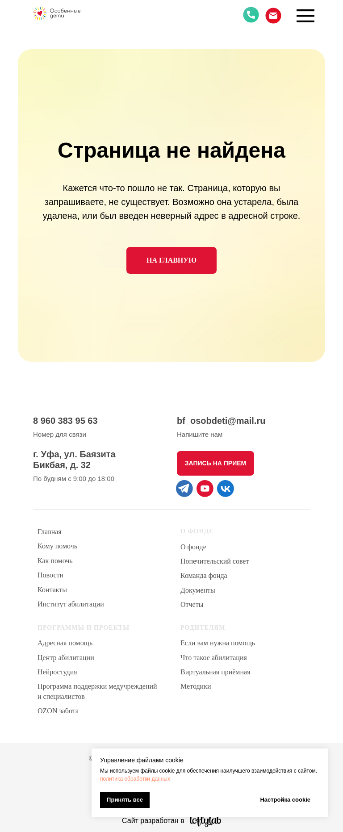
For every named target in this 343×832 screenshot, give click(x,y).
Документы (197, 590)
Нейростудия (57, 672)
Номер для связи (59, 434)
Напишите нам (199, 434)
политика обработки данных (135, 779)
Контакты (52, 590)
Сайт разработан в (153, 820)
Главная (50, 531)
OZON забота (58, 711)
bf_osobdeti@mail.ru (221, 421)
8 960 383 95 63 (65, 421)
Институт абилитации (71, 604)
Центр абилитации (66, 657)
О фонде (193, 547)
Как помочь (55, 560)
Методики (195, 686)
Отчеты (191, 604)
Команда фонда (203, 575)
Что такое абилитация (213, 657)
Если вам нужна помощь (217, 643)
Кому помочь (57, 546)
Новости (50, 575)
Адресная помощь (65, 643)
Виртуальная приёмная (215, 672)
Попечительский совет (214, 561)
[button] (215, 463)
